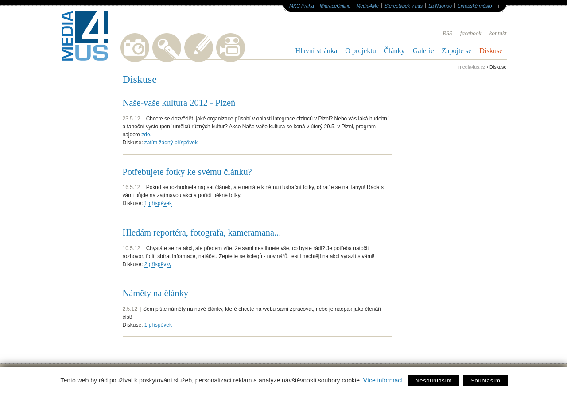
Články (394, 51)
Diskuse (490, 51)
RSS (447, 33)
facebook (471, 33)
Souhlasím (485, 380)
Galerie (423, 51)
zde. (145, 134)
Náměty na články (155, 293)
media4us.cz (471, 67)
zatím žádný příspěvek (171, 142)
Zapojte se (456, 51)
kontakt (498, 33)
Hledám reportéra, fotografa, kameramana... (202, 232)
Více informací (383, 380)
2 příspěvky (157, 264)
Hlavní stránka (316, 51)
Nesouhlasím (433, 380)
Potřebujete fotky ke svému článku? (187, 172)
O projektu (360, 51)
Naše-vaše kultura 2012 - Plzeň (179, 103)
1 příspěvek (158, 203)
